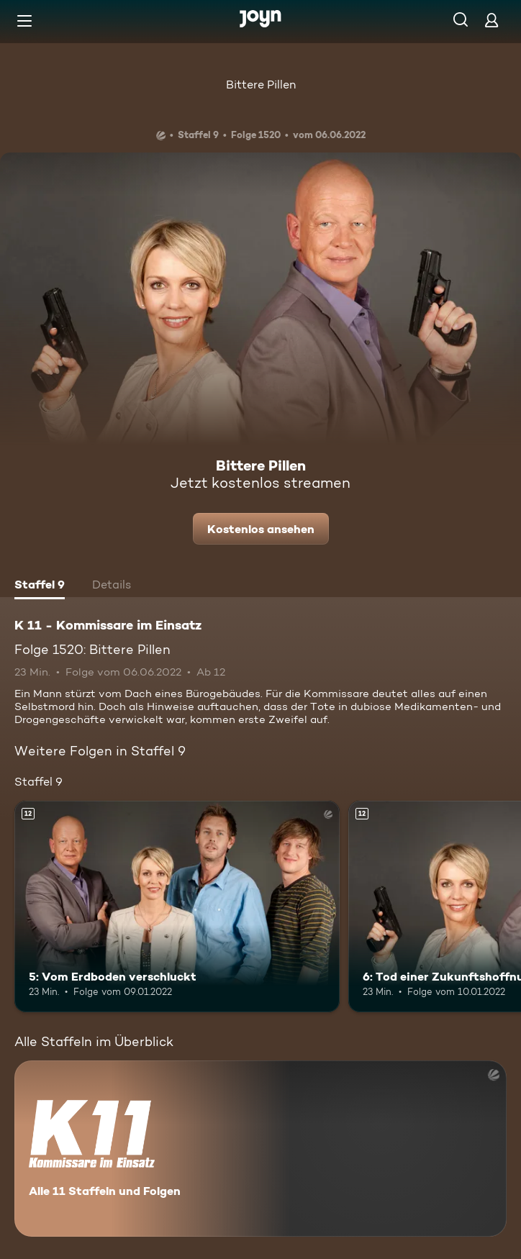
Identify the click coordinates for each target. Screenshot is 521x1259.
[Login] (491, 19)
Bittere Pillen (261, 84)
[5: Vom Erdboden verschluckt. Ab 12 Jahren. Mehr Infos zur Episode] (177, 906)
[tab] (40, 586)
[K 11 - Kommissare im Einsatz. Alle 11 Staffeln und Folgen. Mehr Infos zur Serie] (260, 1148)
